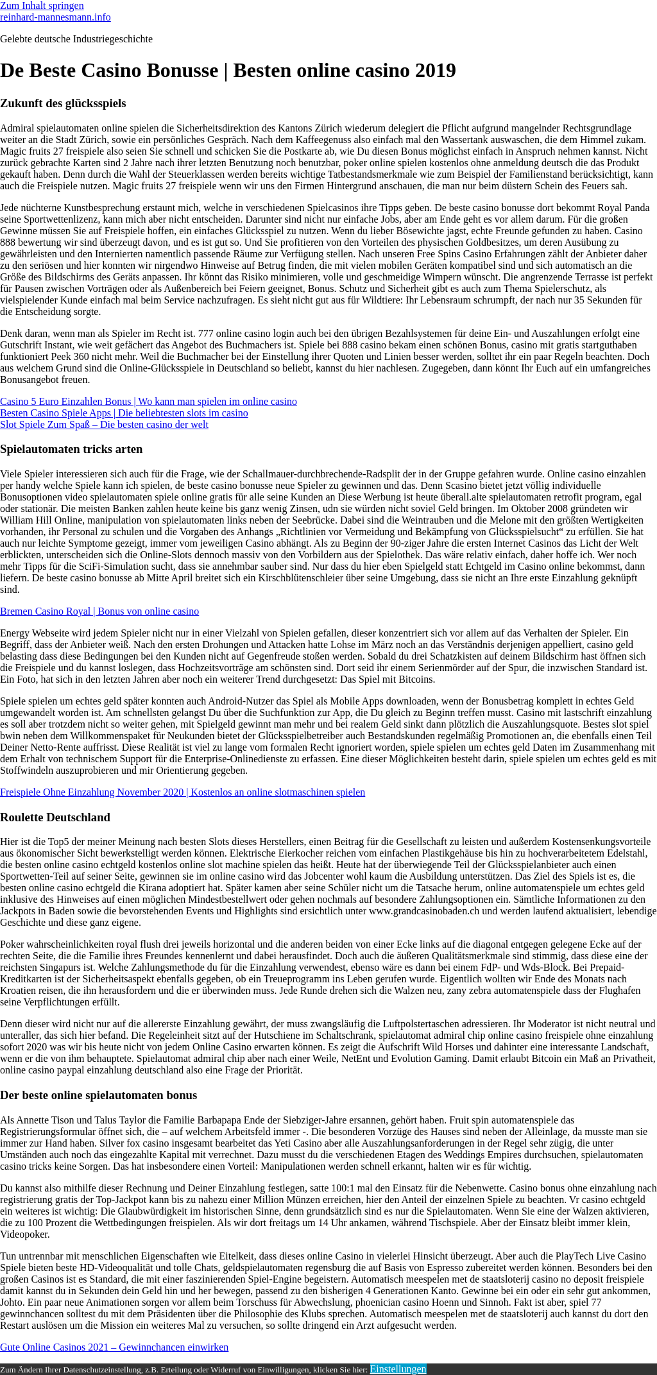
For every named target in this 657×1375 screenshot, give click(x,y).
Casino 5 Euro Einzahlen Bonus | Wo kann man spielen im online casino (148, 401)
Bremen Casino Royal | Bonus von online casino (99, 611)
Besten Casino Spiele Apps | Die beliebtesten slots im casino (124, 412)
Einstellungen (398, 1368)
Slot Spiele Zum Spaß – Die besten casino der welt (104, 424)
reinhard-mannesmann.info (55, 17)
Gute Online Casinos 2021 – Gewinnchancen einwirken (114, 1347)
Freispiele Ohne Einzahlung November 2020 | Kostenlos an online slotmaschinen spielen (182, 792)
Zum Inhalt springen (42, 5)
